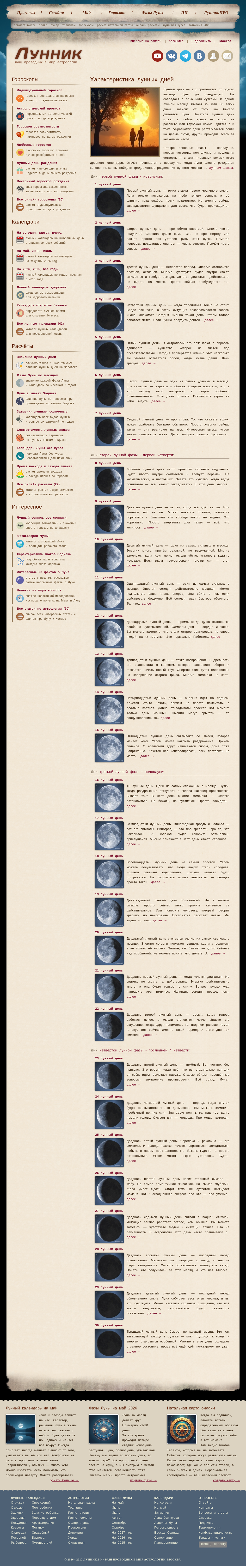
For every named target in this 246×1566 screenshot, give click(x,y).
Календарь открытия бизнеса (42, 305)
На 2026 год (122, 1538)
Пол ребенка (42, 1508)
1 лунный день (108, 185)
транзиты (69, 25)
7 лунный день (108, 414)
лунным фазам (221, 168)
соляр (43, 25)
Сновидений (41, 1503)
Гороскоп (117, 12)
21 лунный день (109, 971)
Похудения (19, 1523)
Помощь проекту (213, 1544)
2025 (36, 269)
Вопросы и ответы (213, 1513)
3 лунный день (108, 261)
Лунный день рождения (37, 163)
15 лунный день (109, 730)
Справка (205, 1518)
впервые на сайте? (145, 41)
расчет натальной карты (115, 25)
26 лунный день (109, 1173)
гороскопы (86, 25)
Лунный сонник (30, 518)
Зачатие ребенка (45, 1513)
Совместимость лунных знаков (43, 430)
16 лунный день (109, 780)
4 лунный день (108, 299)
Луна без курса (166, 1518)
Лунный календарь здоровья (41, 287)
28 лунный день (109, 1249)
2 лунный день (108, 223)
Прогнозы (26, 12)
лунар (55, 25)
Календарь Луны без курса (40, 448)
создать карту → (226, 1480)
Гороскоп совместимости (38, 126)
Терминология (210, 1528)
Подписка (206, 1523)
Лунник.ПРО (216, 12)
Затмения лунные (32, 411)
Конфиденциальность (215, 1533)
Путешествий (42, 1543)
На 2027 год (122, 1533)
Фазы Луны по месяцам (37, 375)
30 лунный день (109, 1326)
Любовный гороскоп (34, 145)
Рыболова (19, 1543)
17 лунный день (109, 818)
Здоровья (18, 1518)
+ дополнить (201, 41)
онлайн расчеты (148, 25)
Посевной (18, 1538)
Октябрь (118, 1528)
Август (117, 1518)
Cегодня (56, 12)
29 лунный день (109, 1288)
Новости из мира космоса (39, 590)
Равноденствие (166, 1543)
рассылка (176, 41)
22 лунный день (109, 1009)
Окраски (17, 1508)
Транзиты (75, 1508)
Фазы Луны (152, 12)
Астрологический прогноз (38, 108)
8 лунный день (108, 463)
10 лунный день (109, 540)
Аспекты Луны (165, 1523)
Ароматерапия (43, 1523)
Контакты (206, 1508)
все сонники (56, 518)
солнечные (58, 411)
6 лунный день (108, 375)
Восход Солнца (166, 1533)
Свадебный (40, 1533)
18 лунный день (109, 856)
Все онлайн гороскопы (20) (40, 199)
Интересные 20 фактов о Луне (43, 572)
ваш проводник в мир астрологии (46, 62)
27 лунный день (109, 1211)
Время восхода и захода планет (44, 466)
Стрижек (17, 1503)
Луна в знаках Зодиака (36, 393)
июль (47, 251)
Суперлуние (163, 1538)
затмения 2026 (199, 25)
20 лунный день (109, 933)
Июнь (116, 1508)
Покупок (38, 1528)
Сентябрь (119, 1523)
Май (87, 12)
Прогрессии (77, 1528)
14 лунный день (109, 692)
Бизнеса (38, 1538)
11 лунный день (109, 578)
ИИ (184, 12)
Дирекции (75, 1533)
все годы (51, 269)
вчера (57, 233)
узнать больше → (64, 1480)
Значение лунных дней (36, 357)
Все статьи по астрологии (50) (43, 609)
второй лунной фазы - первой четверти (136, 455)
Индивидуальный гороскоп (39, 90)
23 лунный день (109, 1059)
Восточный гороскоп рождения (43, 181)
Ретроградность (166, 1528)
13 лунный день (109, 654)
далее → (134, 210)
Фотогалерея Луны (33, 536)
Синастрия (76, 1543)
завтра (43, 233)
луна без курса (174, 25)
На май (23, 251)
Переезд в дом (44, 1518)
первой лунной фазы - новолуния (130, 177)
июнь (36, 251)
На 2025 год (122, 1543)
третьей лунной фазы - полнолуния (132, 772)
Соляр (73, 1523)
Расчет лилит (79, 1513)
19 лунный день (109, 894)
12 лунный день (109, 616)
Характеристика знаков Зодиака (44, 554)
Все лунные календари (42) (40, 324)
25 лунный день (109, 1135)
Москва (225, 41)
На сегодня (26, 233)
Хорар (73, 1538)
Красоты (17, 1528)
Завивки (17, 1513)
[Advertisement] (48, 662)
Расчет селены (80, 1518)
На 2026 (23, 269)
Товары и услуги (212, 1538)
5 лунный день (108, 337)
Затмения (161, 1513)
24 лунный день (109, 1097)
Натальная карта (81, 1503)
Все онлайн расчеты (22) (38, 484)
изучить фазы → (143, 1480)
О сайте (205, 1503)
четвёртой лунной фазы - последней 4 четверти (144, 1050)
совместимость (25, 25)
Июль (116, 1513)
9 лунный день (108, 502)
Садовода (18, 1533)
